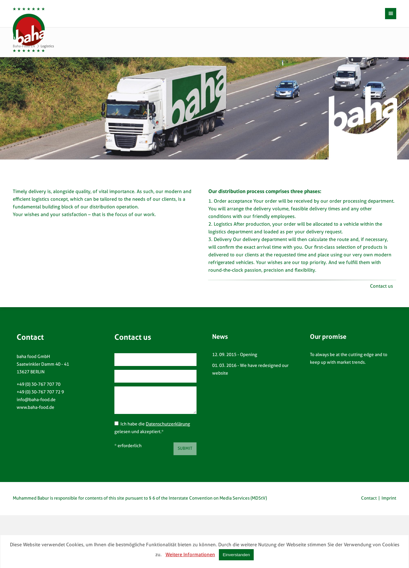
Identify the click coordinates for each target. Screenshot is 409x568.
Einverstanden (236, 554)
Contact (369, 498)
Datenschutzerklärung (168, 424)
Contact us (381, 286)
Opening (248, 355)
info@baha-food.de (36, 400)
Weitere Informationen (190, 555)
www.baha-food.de (35, 408)
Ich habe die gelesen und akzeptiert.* (152, 427)
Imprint (389, 498)
